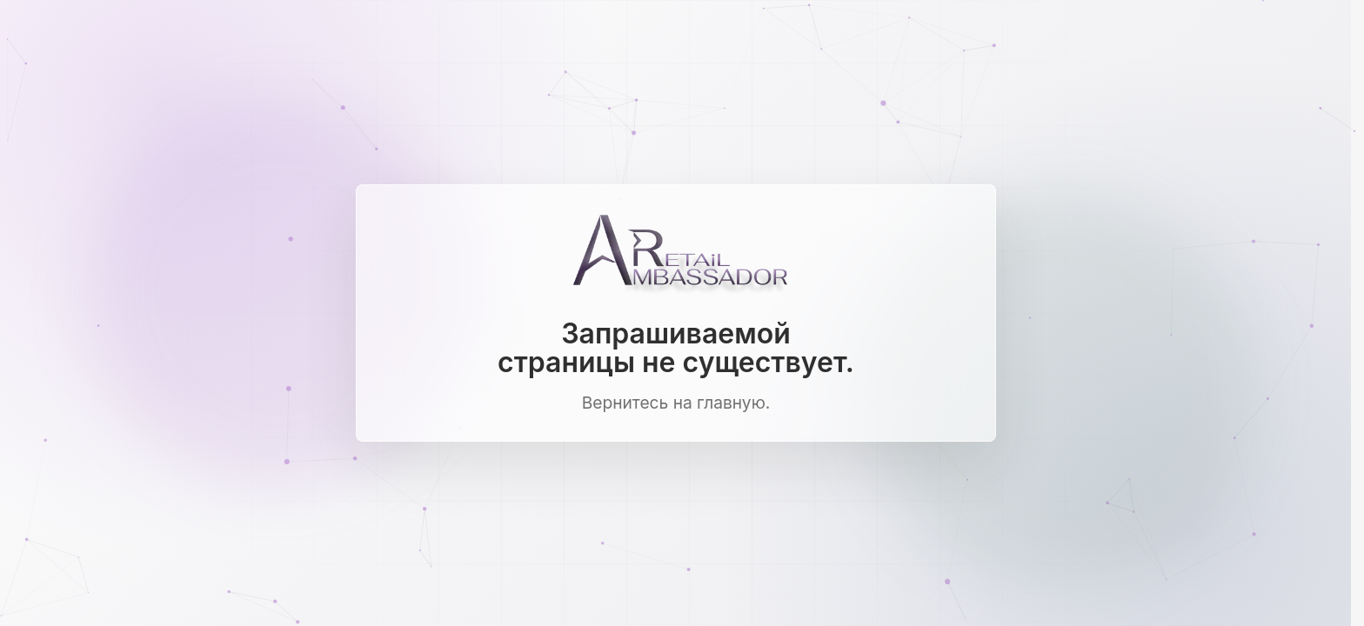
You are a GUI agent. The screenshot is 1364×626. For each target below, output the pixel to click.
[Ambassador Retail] (676, 255)
